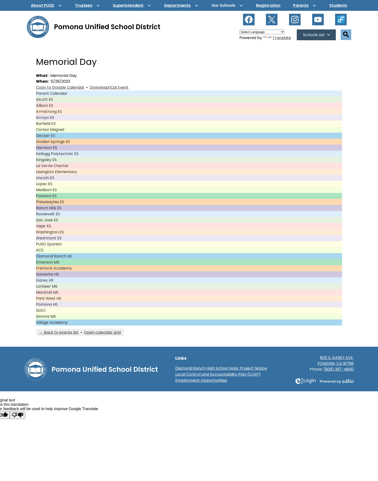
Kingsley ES (46, 160)
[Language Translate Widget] (261, 32)
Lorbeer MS (46, 286)
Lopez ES (44, 184)
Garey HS (45, 280)
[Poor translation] (17, 415)
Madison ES (46, 190)
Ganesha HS (47, 274)
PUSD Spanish (49, 244)
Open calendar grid (102, 332)
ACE (40, 250)
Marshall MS (47, 292)
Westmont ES (48, 238)
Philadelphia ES (50, 202)
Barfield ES (46, 123)
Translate (277, 38)
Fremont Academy (54, 268)
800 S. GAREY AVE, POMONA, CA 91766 (335, 360)
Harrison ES (46, 147)
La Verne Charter (52, 166)
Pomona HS (47, 304)
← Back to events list (59, 332)
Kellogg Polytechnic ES (57, 153)
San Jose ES (47, 220)
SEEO (41, 310)
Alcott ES (44, 99)
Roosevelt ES (48, 214)
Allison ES (44, 105)
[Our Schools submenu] (227, 5)
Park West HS (48, 298)
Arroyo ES (45, 117)
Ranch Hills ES (48, 208)
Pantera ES (46, 196)
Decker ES (45, 135)
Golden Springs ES (53, 141)
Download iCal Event (109, 87)
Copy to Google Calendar (60, 87)
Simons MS (46, 316)
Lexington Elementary (56, 172)
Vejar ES (43, 226)
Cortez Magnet (50, 129)
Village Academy (52, 322)
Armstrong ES (49, 111)
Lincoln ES (45, 178)
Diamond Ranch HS (54, 256)
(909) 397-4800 (339, 369)
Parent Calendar (52, 93)
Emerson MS (47, 262)
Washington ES (50, 232)
